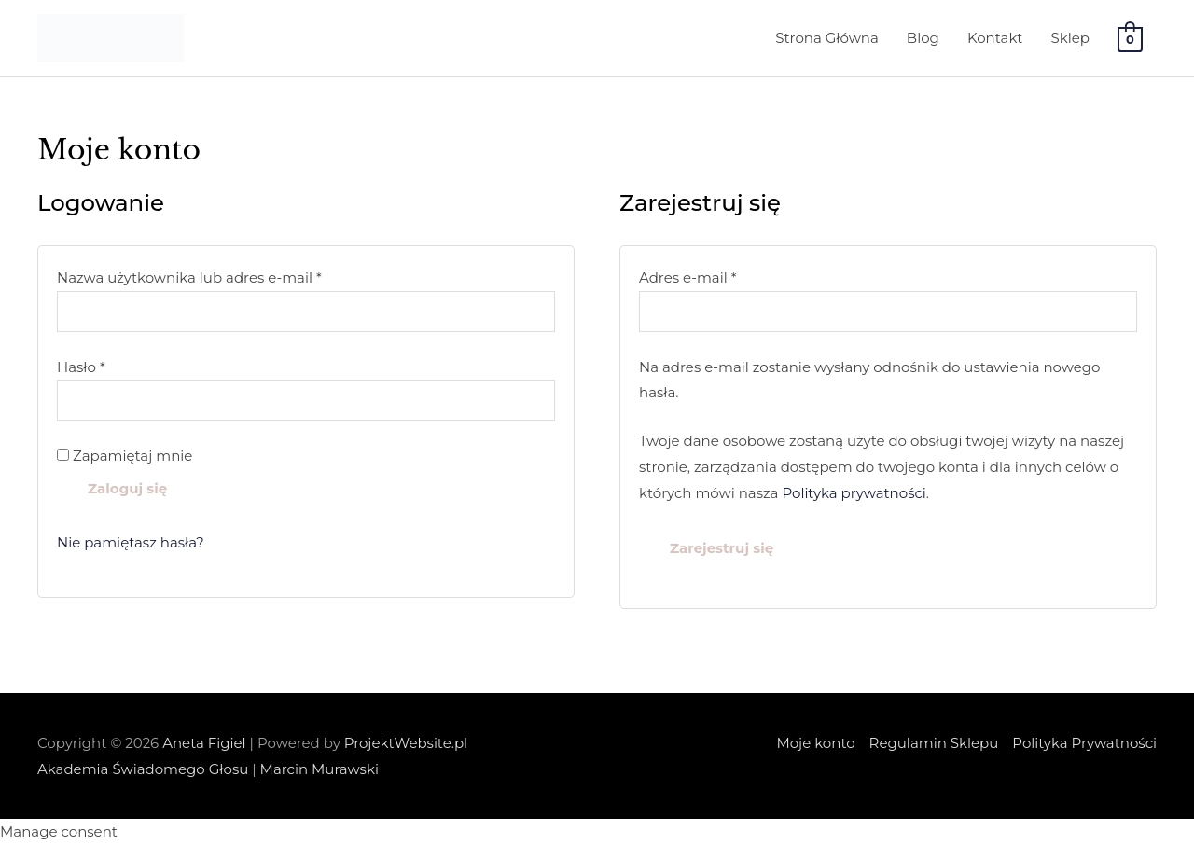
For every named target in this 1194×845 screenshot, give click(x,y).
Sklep (1069, 38)
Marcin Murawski (319, 769)
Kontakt (995, 38)
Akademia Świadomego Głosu (142, 769)
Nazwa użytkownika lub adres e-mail (230, 275)
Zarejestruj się (721, 548)
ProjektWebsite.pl (405, 743)
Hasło (122, 365)
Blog (923, 38)
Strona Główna (827, 38)
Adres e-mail (728, 275)
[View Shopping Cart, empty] (1130, 39)
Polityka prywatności (853, 493)
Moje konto (815, 743)
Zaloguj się (127, 488)
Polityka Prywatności (1084, 743)
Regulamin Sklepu (934, 743)
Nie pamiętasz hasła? (130, 542)
